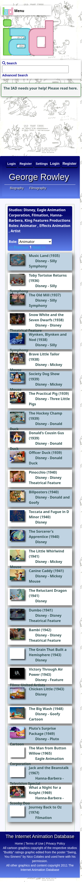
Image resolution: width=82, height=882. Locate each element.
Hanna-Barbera (48, 778)
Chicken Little (41, 689)
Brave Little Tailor (44, 354)
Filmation (43, 817)
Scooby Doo (20, 803)
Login (55, 163)
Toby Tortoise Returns (48, 275)
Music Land (39, 255)
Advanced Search (15, 75)
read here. (69, 88)
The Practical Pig (43, 393)
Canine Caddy (40, 570)
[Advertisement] (27, 125)
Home (19, 843)
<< (11, 247)
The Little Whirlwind (46, 551)
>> (44, 247)
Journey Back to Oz (45, 807)
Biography (17, 188)
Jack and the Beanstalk (49, 767)
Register (70, 163)
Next (36, 247)
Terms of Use (34, 843)
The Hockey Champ (45, 413)
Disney (41, 260)
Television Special (25, 783)
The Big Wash (40, 708)
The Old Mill (39, 295)
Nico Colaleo (35, 856)
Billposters (38, 492)
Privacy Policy (55, 843)
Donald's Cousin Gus (46, 432)
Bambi (34, 629)
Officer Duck (40, 452)
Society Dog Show (44, 373)
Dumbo (35, 610)
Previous (21, 247)
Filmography (37, 188)
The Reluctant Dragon (48, 590)
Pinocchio (37, 472)
